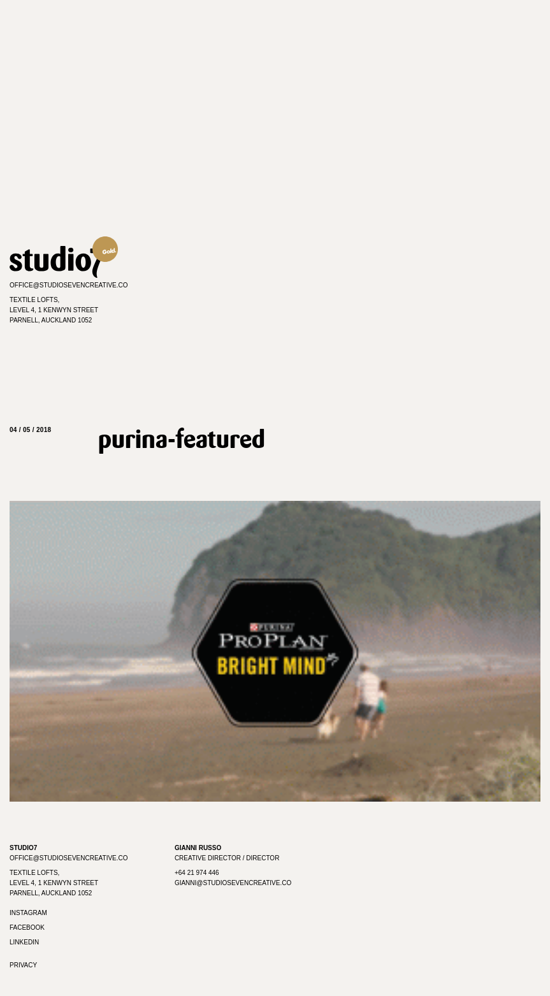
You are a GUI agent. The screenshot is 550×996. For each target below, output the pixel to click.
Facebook (27, 927)
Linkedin (24, 942)
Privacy (23, 965)
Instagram (28, 912)
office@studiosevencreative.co (69, 285)
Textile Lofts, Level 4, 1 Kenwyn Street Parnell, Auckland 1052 (54, 883)
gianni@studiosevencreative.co (233, 882)
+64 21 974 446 (197, 872)
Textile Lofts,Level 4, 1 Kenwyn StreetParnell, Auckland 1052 (54, 310)
